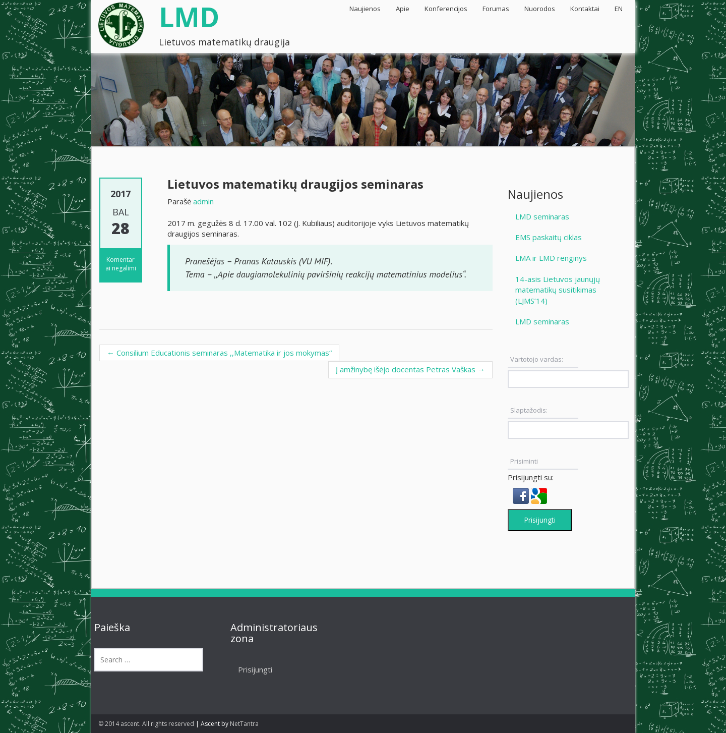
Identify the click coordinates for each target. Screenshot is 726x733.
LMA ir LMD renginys (551, 258)
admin (203, 201)
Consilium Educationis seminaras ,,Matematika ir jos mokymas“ (219, 353)
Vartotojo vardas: (536, 359)
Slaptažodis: (529, 410)
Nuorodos (539, 8)
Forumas (495, 8)
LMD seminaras (542, 216)
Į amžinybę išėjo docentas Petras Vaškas (410, 369)
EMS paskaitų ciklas (548, 237)
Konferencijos (446, 8)
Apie (402, 8)
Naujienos (365, 8)
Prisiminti (524, 461)
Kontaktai (584, 8)
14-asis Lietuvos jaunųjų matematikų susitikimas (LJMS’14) (557, 290)
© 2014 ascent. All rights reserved (146, 723)
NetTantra (244, 723)
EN (619, 8)
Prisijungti (540, 520)
